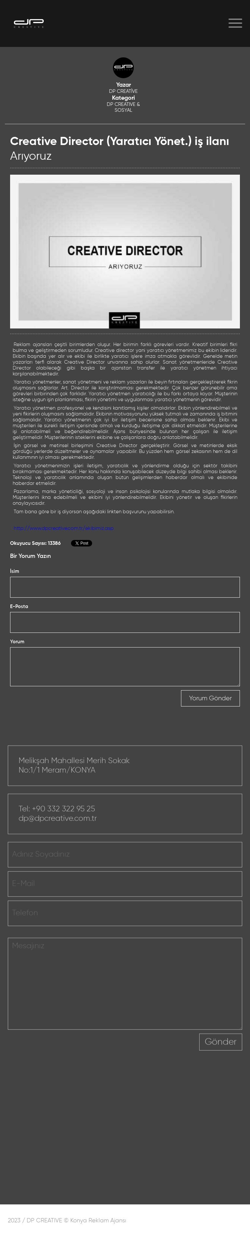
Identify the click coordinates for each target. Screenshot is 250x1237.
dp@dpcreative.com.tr (58, 826)
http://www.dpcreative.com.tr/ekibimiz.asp (64, 528)
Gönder (221, 1049)
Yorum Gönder (210, 698)
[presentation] (149, 1054)
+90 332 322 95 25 (63, 817)
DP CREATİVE (123, 91)
